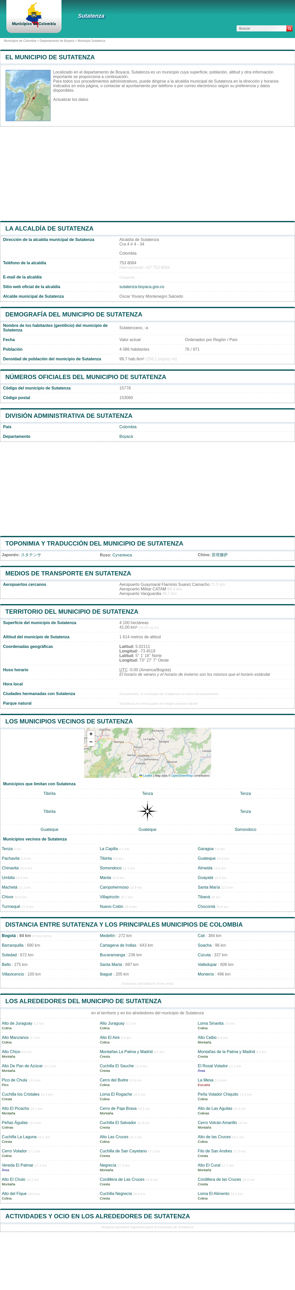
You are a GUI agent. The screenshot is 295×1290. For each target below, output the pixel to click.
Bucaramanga (112, 955)
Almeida (205, 868)
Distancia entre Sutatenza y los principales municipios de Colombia (124, 924)
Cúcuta (204, 955)
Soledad (9, 955)
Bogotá (9, 935)
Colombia (128, 427)
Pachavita (11, 858)
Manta (105, 877)
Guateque (49, 829)
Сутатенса (122, 555)
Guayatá (205, 877)
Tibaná (204, 897)
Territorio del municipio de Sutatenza (71, 611)
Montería (206, 974)
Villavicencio (13, 974)
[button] (91, 735)
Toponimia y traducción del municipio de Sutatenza (94, 543)
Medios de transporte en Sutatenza (68, 573)
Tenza (147, 793)
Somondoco (245, 829)
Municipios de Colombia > (22, 41)
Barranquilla (12, 945)
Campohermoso (114, 887)
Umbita (8, 877)
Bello (6, 964)
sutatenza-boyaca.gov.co (141, 287)
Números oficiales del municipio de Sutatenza (85, 376)
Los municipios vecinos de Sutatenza (69, 721)
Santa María (209, 887)
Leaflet (145, 775)
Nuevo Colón (111, 906)
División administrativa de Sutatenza (68, 415)
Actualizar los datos (70, 99)
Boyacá (126, 436)
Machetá (9, 887)
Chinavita (10, 868)
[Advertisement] (147, 173)
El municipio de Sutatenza (50, 57)
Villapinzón (109, 897)
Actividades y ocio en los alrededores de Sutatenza (97, 1216)
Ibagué (106, 974)
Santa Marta (111, 964)
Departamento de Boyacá (57, 41)
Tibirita (49, 793)
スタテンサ (31, 555)
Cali (201, 935)
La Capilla (109, 849)
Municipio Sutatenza (91, 41)
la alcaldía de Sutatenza (49, 228)
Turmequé (11, 906)
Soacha (204, 945)
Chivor (7, 897)
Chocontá (206, 906)
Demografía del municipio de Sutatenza (73, 314)
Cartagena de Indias (118, 945)
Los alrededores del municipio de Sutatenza (83, 1001)
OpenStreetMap (182, 775)
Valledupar (207, 964)
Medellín (107, 935)
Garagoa (205, 849)
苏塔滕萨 (220, 555)
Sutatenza (91, 16)
